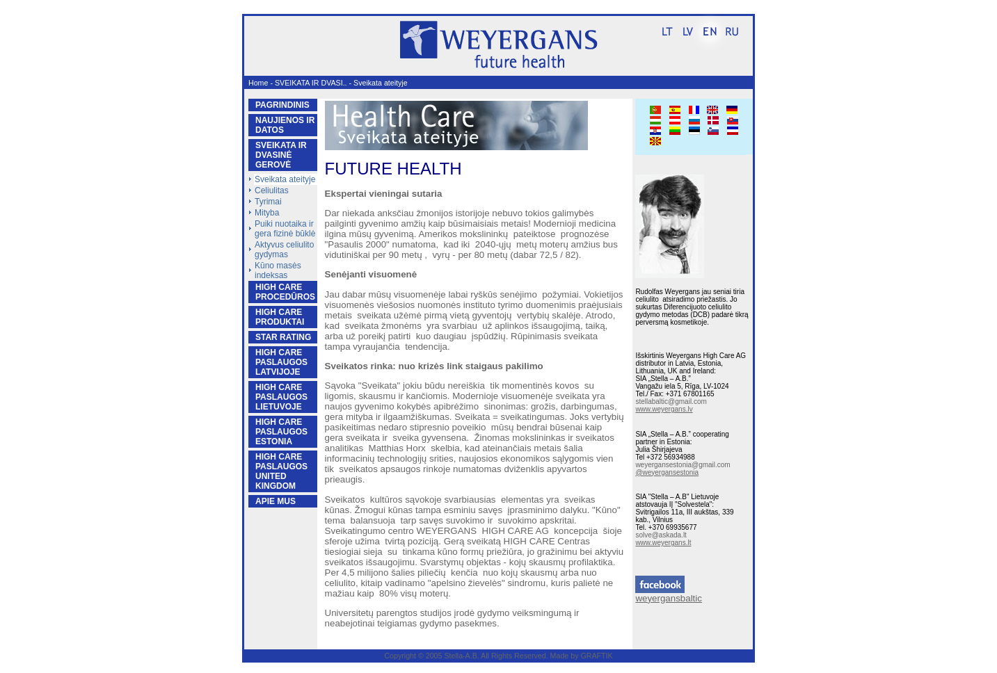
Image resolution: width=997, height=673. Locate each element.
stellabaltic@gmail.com (670, 401)
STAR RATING (283, 337)
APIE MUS (275, 501)
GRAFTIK (596, 655)
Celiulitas (272, 190)
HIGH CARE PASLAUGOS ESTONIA (281, 431)
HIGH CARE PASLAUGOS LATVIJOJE (281, 362)
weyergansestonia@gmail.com (682, 465)
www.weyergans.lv (663, 409)
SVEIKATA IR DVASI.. (311, 83)
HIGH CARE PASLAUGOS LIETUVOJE (281, 397)
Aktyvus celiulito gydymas (284, 249)
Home (258, 83)
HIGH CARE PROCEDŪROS (285, 292)
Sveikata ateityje (380, 83)
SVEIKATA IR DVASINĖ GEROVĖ (281, 155)
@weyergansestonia (667, 472)
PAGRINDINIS (282, 105)
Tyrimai (268, 201)
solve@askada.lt (661, 535)
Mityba (267, 213)
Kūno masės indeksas (278, 270)
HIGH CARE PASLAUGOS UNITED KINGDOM (281, 471)
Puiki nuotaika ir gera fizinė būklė (285, 228)
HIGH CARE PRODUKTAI (279, 317)
